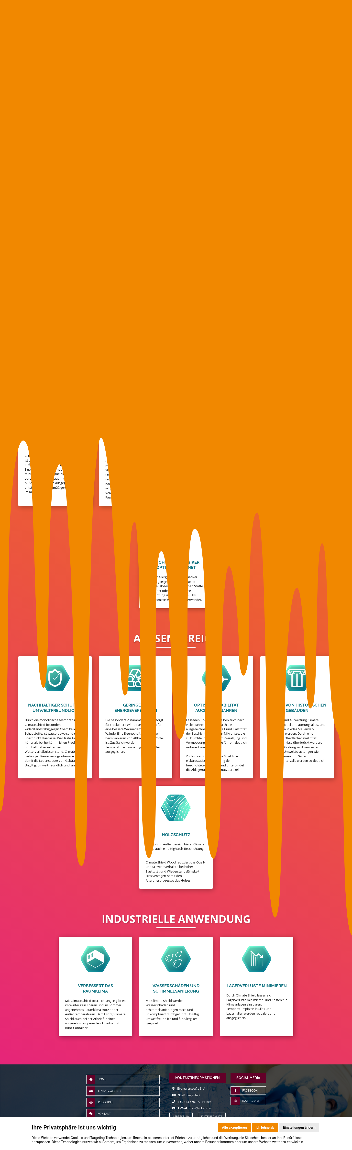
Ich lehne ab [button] (265, 1127)
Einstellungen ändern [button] (299, 1127)
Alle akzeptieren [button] (234, 1127)
